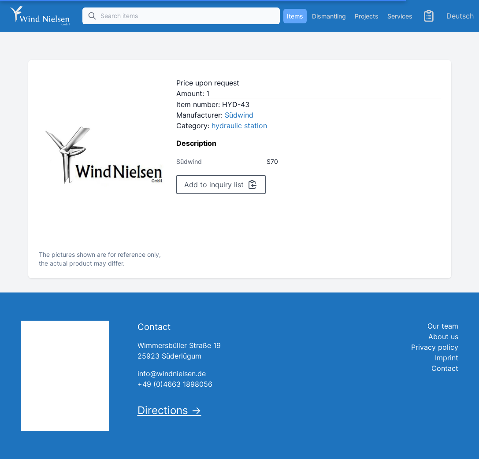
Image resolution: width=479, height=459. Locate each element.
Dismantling (329, 16)
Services (399, 16)
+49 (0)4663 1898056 (174, 384)
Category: (221, 125)
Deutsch (460, 15)
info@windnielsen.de (171, 373)
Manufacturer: (214, 115)
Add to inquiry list (221, 184)
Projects (367, 16)
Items (295, 16)
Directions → (169, 410)
